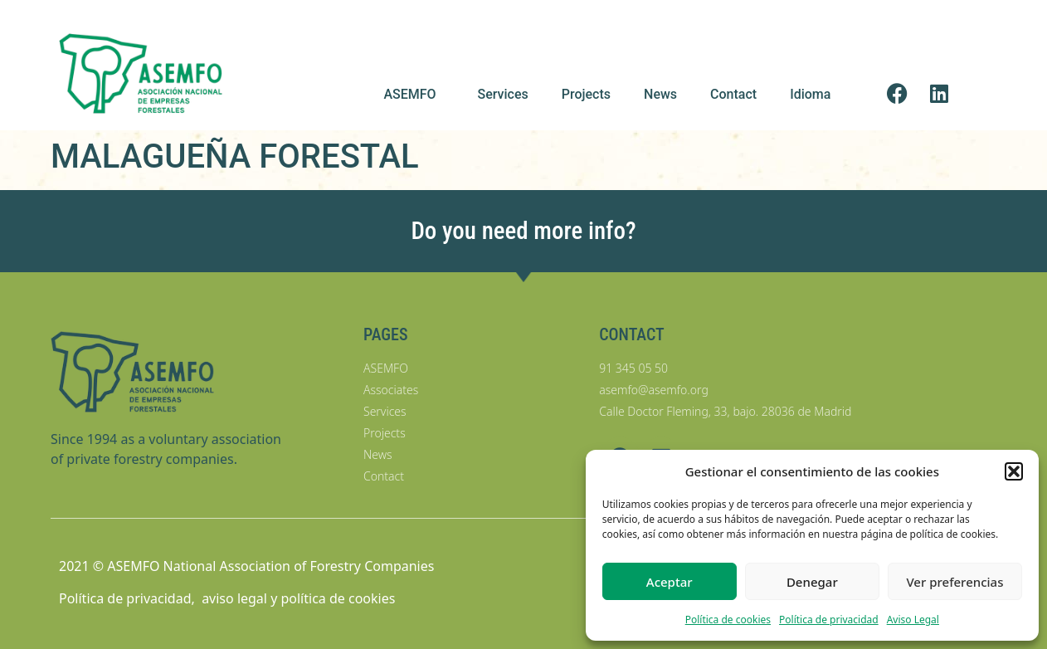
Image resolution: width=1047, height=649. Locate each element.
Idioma (814, 94)
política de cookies (337, 598)
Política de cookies (728, 619)
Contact (733, 94)
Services (503, 94)
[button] (1014, 471)
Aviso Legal (913, 619)
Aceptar (669, 581)
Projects (586, 94)
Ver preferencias (954, 581)
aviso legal (234, 598)
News (660, 94)
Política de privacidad (829, 619)
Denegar (812, 581)
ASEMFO (413, 94)
